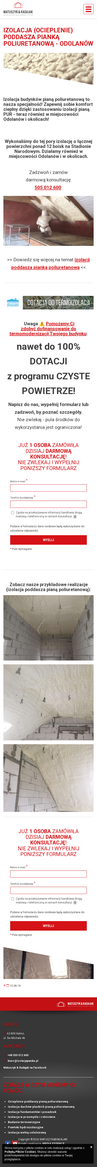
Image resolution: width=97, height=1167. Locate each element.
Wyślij (48, 540)
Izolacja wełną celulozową (27, 1132)
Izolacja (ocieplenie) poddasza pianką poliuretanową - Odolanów (48, 37)
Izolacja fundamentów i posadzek (32, 1112)
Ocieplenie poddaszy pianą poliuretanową (38, 1101)
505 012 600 (48, 187)
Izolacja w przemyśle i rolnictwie (31, 1117)
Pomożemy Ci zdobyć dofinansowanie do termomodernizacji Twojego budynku (47, 328)
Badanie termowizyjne (24, 1122)
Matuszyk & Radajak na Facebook (24, 1067)
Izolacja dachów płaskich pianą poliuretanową (41, 1106)
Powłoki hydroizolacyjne (25, 1127)
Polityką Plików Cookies (20, 1151)
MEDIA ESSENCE (53, 1143)
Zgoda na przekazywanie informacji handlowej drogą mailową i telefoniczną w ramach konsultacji (46, 514)
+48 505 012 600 (17, 1055)
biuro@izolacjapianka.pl (23, 1060)
